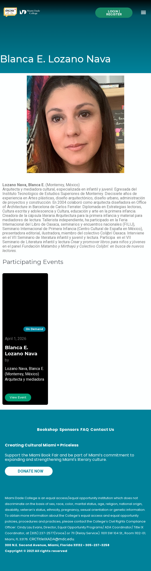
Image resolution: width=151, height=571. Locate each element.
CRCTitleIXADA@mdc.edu (51, 539)
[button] (143, 12)
